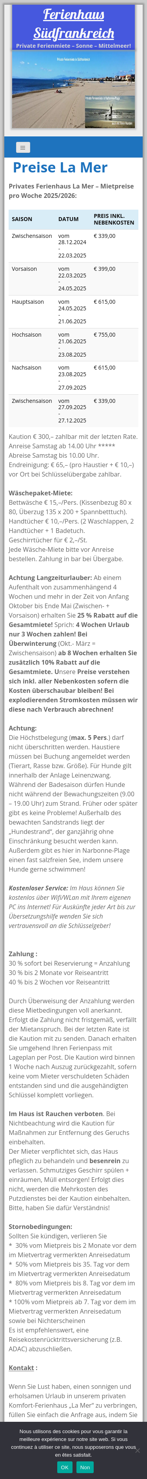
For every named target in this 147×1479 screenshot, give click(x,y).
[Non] (137, 1450)
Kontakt (21, 1367)
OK (65, 1467)
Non (85, 1467)
